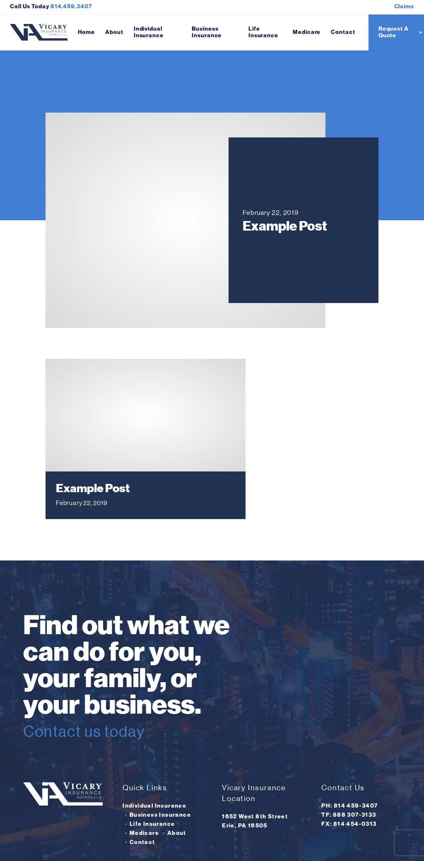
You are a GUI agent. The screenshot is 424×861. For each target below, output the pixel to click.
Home (86, 32)
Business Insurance (207, 32)
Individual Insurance (149, 32)
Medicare (306, 32)
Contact (343, 32)
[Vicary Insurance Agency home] (38, 32)
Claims (404, 6)
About (114, 32)
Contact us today (102, 681)
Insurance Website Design (226, 846)
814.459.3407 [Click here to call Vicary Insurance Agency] (71, 6)
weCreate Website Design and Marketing (326, 846)
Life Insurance (263, 32)
